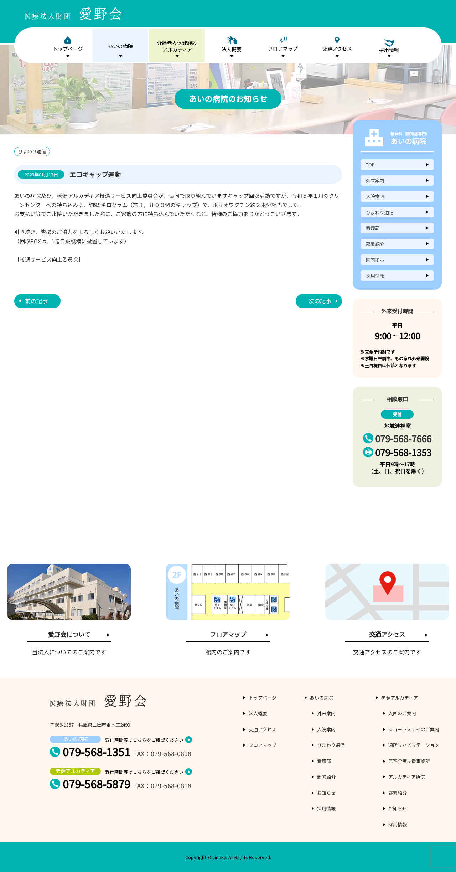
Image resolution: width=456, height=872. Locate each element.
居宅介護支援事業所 (409, 761)
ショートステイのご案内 (413, 729)
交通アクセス (337, 44)
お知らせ (326, 792)
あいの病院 (120, 46)
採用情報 (375, 275)
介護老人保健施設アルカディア (177, 46)
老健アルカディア (399, 697)
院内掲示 (375, 259)
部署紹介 (375, 244)
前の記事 (36, 300)
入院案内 (375, 196)
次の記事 (320, 300)
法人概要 (232, 44)
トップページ (68, 44)
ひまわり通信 (380, 212)
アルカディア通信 (406, 776)
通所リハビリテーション (413, 745)
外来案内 (375, 180)
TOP (370, 164)
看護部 (373, 228)
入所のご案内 (402, 713)
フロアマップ (283, 44)
